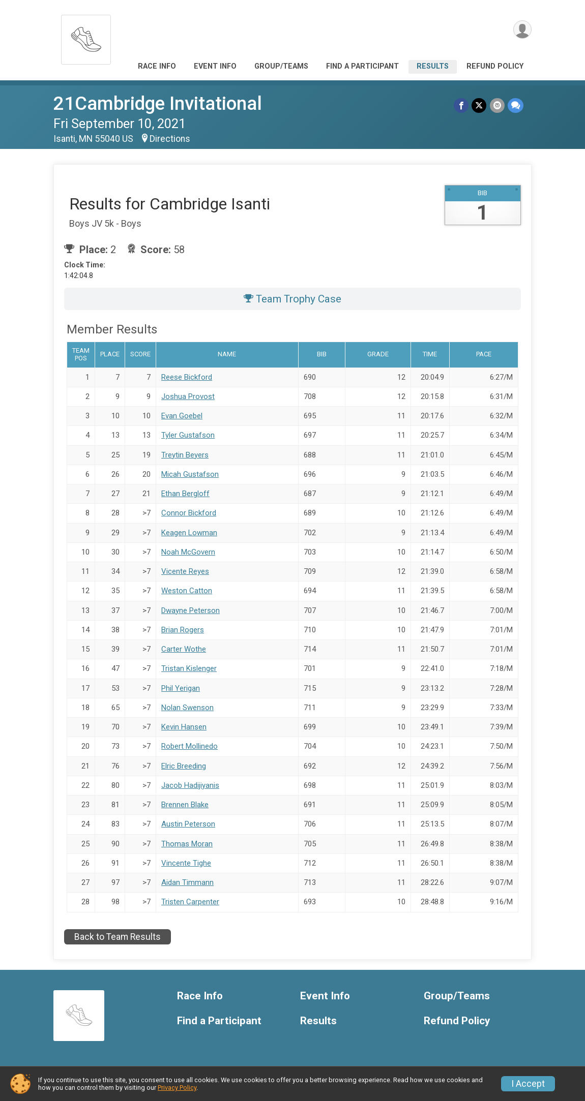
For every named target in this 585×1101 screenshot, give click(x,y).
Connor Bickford (188, 512)
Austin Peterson (188, 824)
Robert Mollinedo (189, 746)
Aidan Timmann (187, 882)
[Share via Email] (497, 105)
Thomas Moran (187, 843)
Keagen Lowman (189, 532)
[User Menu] (522, 29)
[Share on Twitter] (479, 105)
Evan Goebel (181, 415)
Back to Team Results (117, 937)
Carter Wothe (183, 649)
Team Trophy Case (292, 299)
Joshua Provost (188, 396)
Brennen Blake (185, 804)
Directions (170, 139)
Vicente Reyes (185, 571)
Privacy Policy (177, 1087)
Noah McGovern (188, 552)
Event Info (215, 66)
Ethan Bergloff (185, 493)
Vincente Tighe (186, 863)
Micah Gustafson (190, 474)
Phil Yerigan (180, 688)
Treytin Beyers (185, 455)
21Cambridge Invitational (157, 103)
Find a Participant (362, 66)
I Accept (528, 1084)
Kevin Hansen (184, 726)
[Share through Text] (515, 105)
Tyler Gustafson (188, 435)
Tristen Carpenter (190, 901)
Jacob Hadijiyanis (190, 785)
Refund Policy (494, 66)
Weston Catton (186, 590)
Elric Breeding (183, 766)
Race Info (157, 66)
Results (433, 66)
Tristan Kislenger (189, 668)
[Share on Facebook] (461, 105)
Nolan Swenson (187, 707)
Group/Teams (281, 66)
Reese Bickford (186, 377)
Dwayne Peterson (190, 610)
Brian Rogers (182, 629)
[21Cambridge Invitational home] (85, 37)
